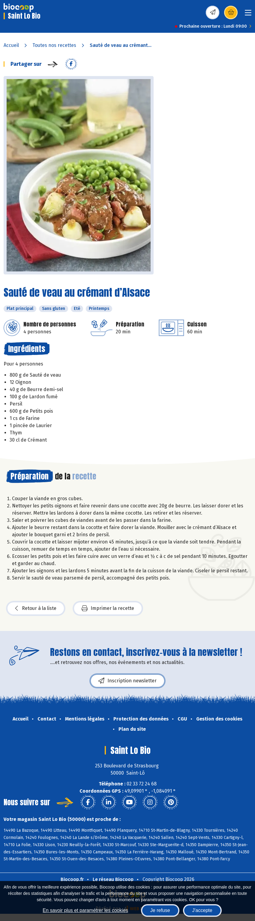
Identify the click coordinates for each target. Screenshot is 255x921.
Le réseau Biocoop (113, 879)
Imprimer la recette (108, 608)
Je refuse (160, 910)
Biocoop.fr (72, 879)
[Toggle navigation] (248, 14)
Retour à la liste (35, 608)
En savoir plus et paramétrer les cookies (85, 910)
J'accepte (202, 910)
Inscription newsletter (127, 681)
